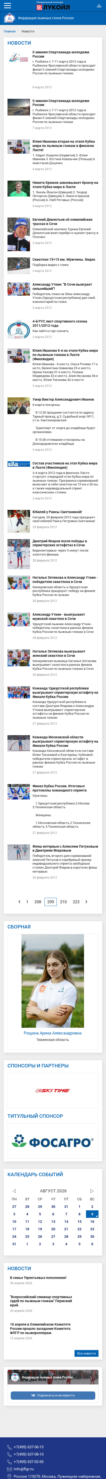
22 (80, 1229)
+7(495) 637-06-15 (29, 1447)
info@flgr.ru (24, 1469)
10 (14, 1221)
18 (27, 1229)
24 (14, 1236)
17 (14, 1229)
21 (66, 1229)
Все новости (86, 1353)
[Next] (86, 902)
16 (92, 1221)
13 (53, 1221)
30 (53, 1206)
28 (27, 1206)
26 (40, 1236)
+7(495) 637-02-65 (29, 1461)
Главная (10, 31)
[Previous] (19, 902)
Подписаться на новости (55, 1395)
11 (27, 1221)
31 (66, 1206)
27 (14, 1206)
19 (40, 1229)
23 (92, 1229)
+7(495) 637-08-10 (29, 1454)
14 (66, 1221)
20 (53, 1229)
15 (80, 1221)
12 (40, 1221)
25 (27, 1236)
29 (40, 1206)
